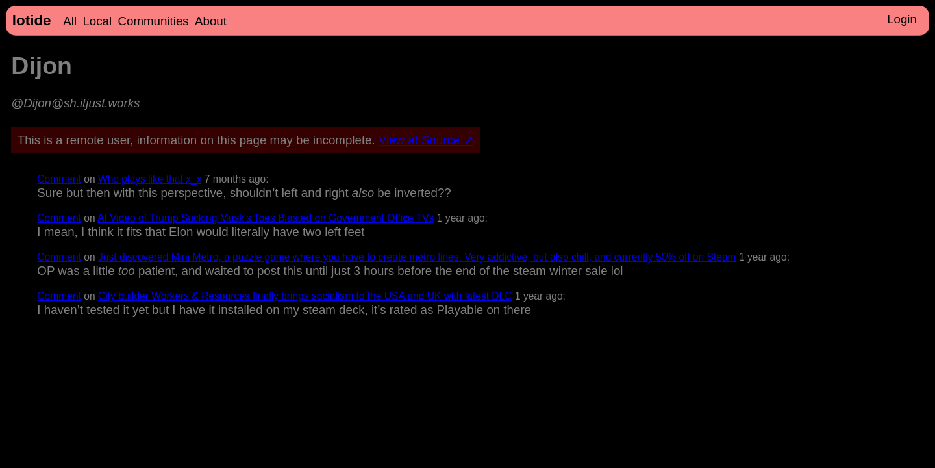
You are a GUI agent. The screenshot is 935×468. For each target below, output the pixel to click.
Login (902, 19)
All (70, 21)
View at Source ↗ (426, 140)
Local (97, 21)
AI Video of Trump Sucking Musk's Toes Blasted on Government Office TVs (265, 218)
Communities (153, 21)
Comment (59, 179)
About (211, 21)
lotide (31, 20)
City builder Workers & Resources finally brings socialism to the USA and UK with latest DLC (305, 296)
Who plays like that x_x (149, 179)
